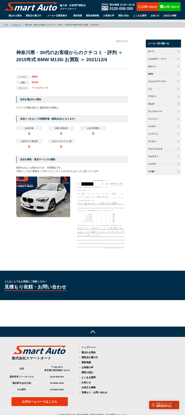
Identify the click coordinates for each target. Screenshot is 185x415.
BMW (150, 71)
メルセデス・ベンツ (157, 56)
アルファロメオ (155, 146)
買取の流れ (123, 15)
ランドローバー (155, 109)
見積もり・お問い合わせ (94, 390)
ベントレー (153, 116)
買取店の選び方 (33, 15)
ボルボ (151, 101)
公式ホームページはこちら (39, 399)
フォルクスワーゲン (157, 79)
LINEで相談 (170, 6)
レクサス (152, 161)
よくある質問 (139, 15)
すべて (151, 49)
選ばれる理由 (15, 15)
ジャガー (152, 124)
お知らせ (154, 15)
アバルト (152, 139)
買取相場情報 (92, 15)
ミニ (150, 86)
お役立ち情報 (169, 15)
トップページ (88, 345)
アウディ (152, 94)
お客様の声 (108, 15)
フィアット (153, 131)
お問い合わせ (148, 6)
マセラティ (153, 154)
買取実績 (77, 15)
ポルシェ (152, 64)
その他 (151, 169)
